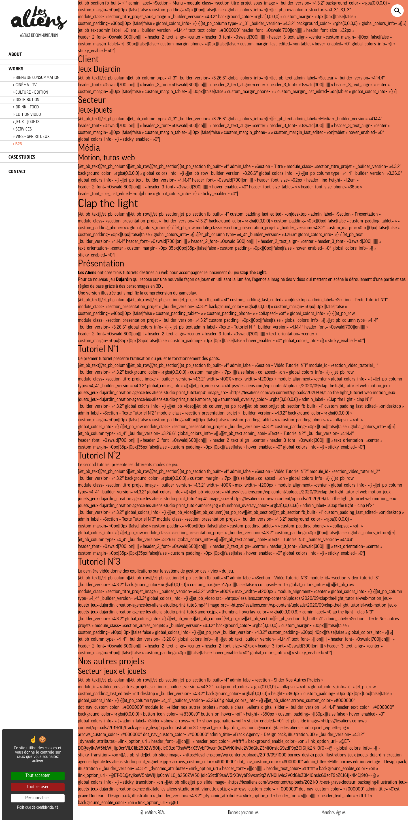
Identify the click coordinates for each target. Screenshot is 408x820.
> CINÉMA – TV (25, 85)
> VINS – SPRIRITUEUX (31, 137)
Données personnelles (243, 813)
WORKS (15, 69)
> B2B (17, 144)
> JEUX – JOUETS (26, 122)
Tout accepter (38, 775)
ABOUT (15, 54)
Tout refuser (38, 787)
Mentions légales (333, 813)
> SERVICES (22, 129)
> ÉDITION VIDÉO (27, 115)
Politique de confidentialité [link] (37, 808)
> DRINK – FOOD (26, 107)
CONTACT (17, 172)
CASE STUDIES (21, 157)
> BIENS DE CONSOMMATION (36, 78)
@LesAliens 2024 (153, 813)
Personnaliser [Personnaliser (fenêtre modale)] (37, 798)
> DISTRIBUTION (26, 100)
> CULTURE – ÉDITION (30, 93)
